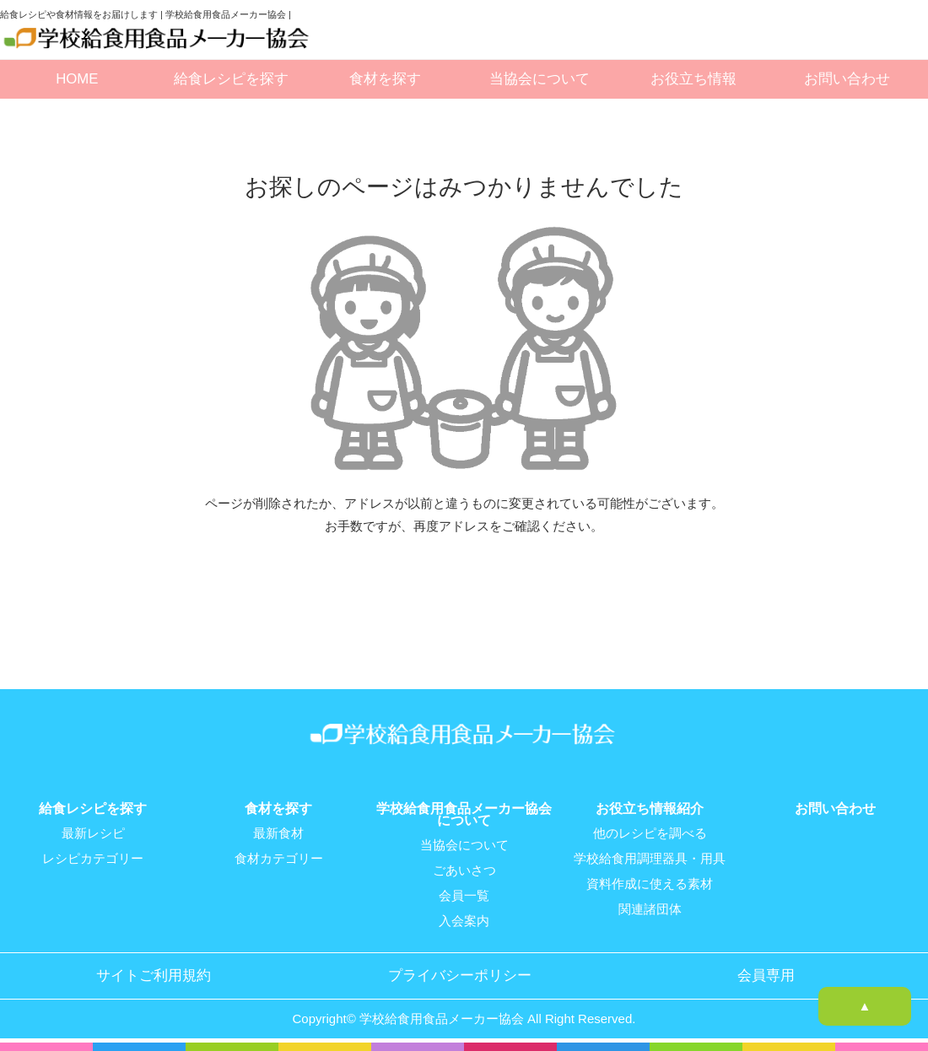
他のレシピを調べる (650, 833)
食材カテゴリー (279, 859)
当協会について (539, 79)
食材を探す (385, 79)
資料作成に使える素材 (649, 884)
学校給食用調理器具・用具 (650, 859)
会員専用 (766, 976)
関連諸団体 (650, 909)
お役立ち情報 (693, 79)
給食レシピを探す (231, 79)
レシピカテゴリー (92, 859)
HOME (77, 79)
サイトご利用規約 (153, 976)
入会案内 (464, 921)
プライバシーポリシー (459, 976)
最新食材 (278, 833)
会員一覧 (464, 896)
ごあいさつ (464, 870)
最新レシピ (93, 833)
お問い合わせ (847, 79)
